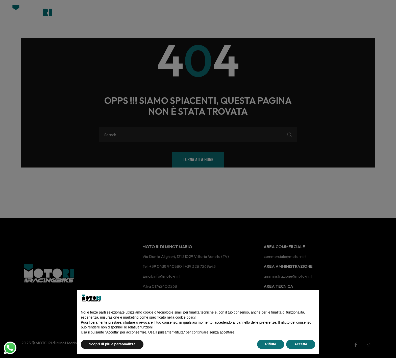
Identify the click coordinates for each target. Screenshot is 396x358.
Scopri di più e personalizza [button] (112, 344)
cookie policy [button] (185, 317)
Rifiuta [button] (270, 344)
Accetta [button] (300, 344)
